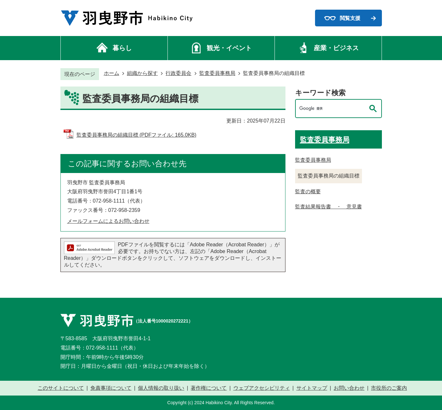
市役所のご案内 (389, 388)
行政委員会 (178, 73)
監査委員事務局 (217, 73)
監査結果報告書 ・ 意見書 (328, 206)
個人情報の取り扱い (161, 388)
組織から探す (142, 73)
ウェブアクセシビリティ (261, 388)
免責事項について (110, 388)
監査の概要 (308, 191)
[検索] (332, 108)
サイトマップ (311, 388)
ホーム (111, 73)
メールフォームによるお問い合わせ (108, 221)
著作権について (209, 388)
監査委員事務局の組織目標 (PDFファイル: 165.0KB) (136, 135)
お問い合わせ (349, 388)
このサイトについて (61, 388)
